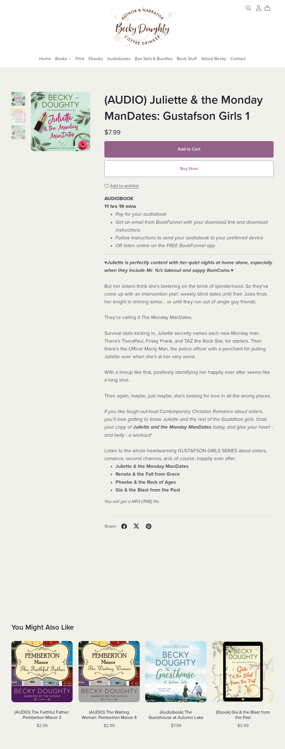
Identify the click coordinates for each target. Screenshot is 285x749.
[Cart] (269, 8)
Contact (238, 58)
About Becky (213, 58)
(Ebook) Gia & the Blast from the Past (243, 714)
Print (79, 58)
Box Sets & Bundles (154, 58)
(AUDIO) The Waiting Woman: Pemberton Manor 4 (109, 714)
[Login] (258, 8)
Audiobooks (119, 58)
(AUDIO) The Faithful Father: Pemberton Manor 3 (42, 714)
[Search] (248, 8)
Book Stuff (187, 58)
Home (45, 58)
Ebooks (96, 58)
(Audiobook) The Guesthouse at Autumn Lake (175, 714)
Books (63, 58)
